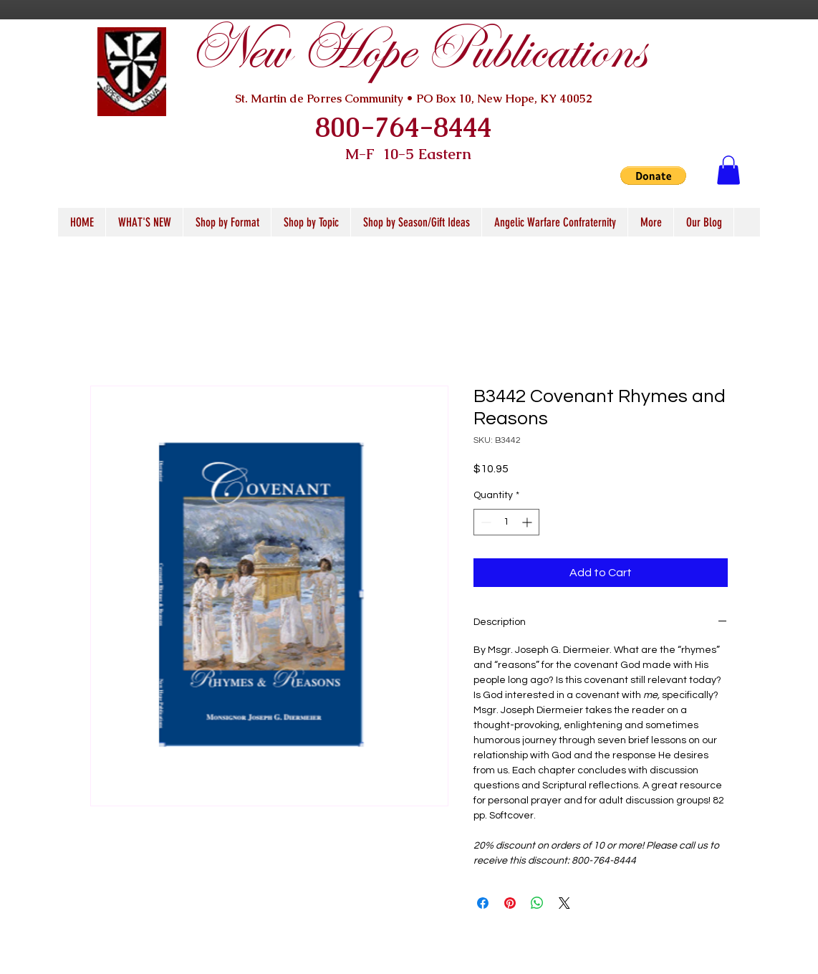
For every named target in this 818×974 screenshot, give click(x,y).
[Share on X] (564, 903)
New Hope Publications (417, 51)
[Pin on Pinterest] (510, 903)
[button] (653, 175)
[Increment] (528, 522)
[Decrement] (485, 522)
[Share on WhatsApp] (537, 903)
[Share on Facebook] (482, 903)
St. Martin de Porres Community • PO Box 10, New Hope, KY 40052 (413, 98)
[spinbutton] (506, 522)
